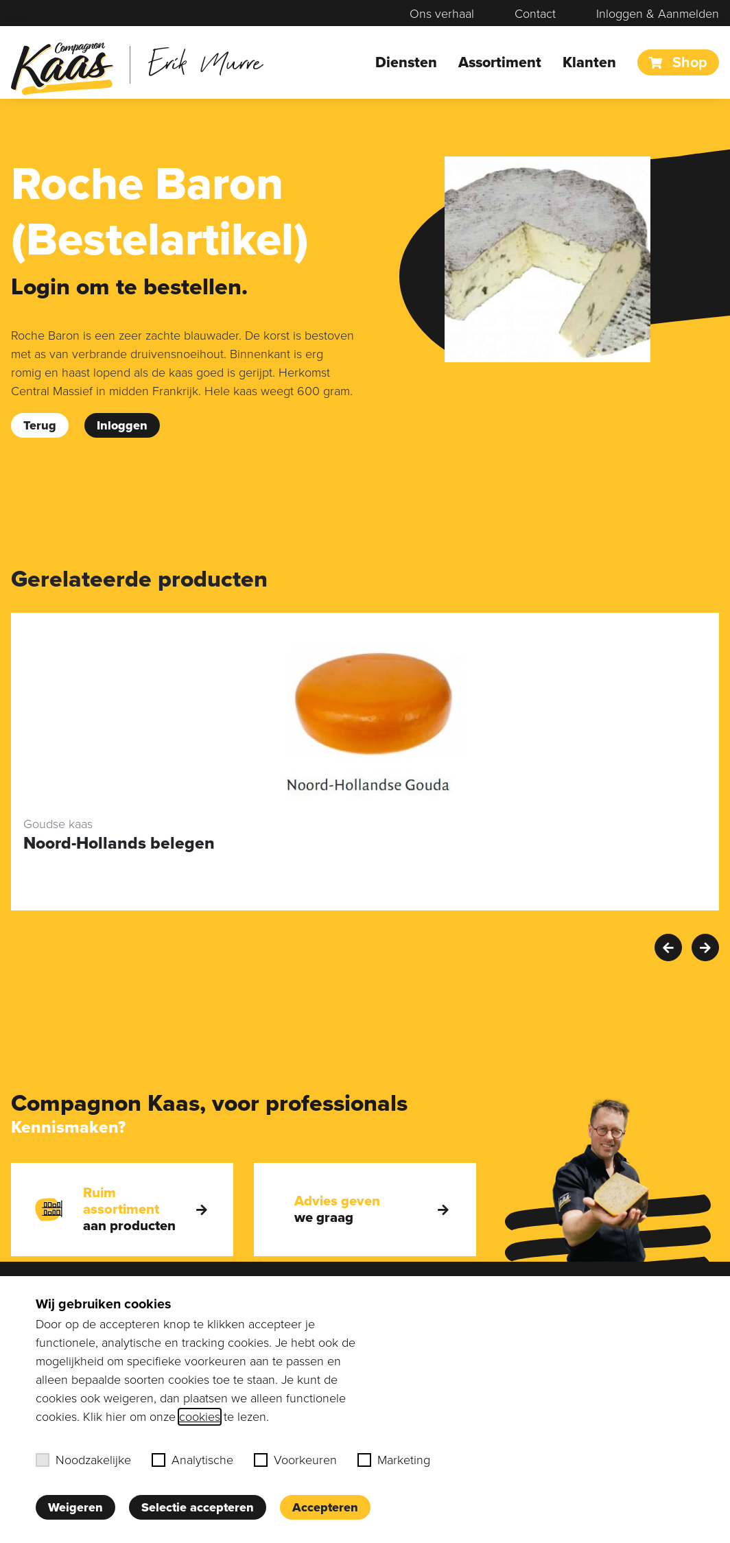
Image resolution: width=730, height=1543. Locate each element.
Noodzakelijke (83, 1460)
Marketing (393, 1460)
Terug (39, 425)
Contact (535, 13)
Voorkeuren (295, 1460)
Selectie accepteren (197, 1507)
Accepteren (325, 1507)
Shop (678, 62)
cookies (199, 1416)
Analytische (192, 1460)
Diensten (406, 62)
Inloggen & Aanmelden (657, 13)
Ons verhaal (442, 13)
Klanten (589, 62)
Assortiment (499, 62)
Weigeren (75, 1507)
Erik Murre (205, 61)
